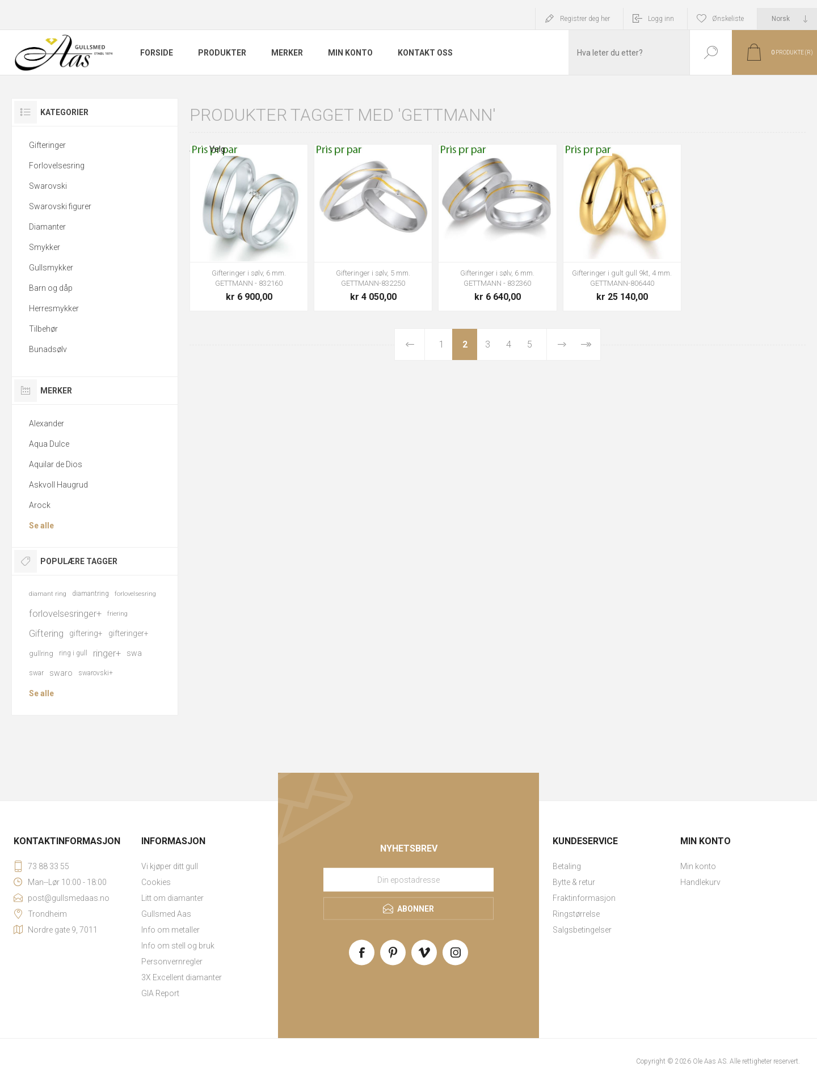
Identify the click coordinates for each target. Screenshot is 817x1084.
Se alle (41, 525)
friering (117, 613)
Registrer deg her (585, 19)
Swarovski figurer (60, 206)
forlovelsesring (135, 594)
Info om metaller (170, 929)
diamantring (90, 594)
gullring (41, 653)
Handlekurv (700, 882)
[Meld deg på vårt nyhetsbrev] (408, 880)
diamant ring (47, 594)
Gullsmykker (51, 267)
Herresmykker (54, 308)
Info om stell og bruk (177, 945)
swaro (61, 673)
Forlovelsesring (57, 165)
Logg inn (661, 19)
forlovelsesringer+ (65, 613)
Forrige (410, 344)
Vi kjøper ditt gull (169, 866)
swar (36, 673)
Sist (585, 344)
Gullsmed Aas (166, 913)
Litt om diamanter (172, 898)
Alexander (46, 423)
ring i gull (73, 653)
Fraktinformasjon (584, 898)
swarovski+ (95, 673)
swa (134, 653)
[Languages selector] (787, 18)
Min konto (698, 866)
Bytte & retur (574, 882)
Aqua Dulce (49, 443)
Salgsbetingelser (582, 929)
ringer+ (107, 653)
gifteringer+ (128, 633)
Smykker (44, 247)
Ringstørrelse (576, 913)
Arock (39, 505)
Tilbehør (43, 328)
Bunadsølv (48, 349)
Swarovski (48, 185)
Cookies (156, 882)
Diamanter (47, 226)
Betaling (567, 866)
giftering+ (86, 633)
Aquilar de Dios (55, 464)
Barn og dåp (51, 288)
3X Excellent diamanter (181, 977)
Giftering (46, 633)
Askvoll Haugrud (58, 484)
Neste (561, 344)
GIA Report (160, 993)
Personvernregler (172, 961)
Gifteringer (47, 145)
